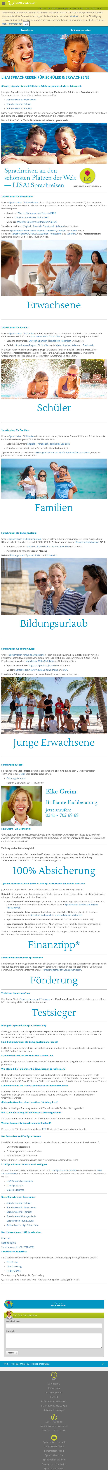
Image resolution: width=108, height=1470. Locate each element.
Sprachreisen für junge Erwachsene (27, 654)
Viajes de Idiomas (15, 1189)
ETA (44, 1129)
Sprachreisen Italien (54, 1468)
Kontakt (54, 1396)
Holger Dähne (14, 1270)
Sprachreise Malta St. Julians (40, 660)
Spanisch (37, 226)
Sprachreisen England (54, 1442)
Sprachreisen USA (20, 233)
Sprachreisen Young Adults (20, 1220)
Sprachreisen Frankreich (54, 1464)
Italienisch (61, 226)
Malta (58, 345)
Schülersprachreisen (81, 30)
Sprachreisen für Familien (19, 108)
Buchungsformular (16, 778)
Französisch (48, 226)
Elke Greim (12, 1262)
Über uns (6, 1238)
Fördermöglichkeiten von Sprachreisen (62, 969)
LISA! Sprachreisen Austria (64, 1170)
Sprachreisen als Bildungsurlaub (25, 538)
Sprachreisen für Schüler (19, 104)
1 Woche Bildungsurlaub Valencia (36, 213)
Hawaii (33, 233)
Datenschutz (54, 1383)
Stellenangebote (54, 1392)
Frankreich (51, 230)
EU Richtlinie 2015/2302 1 (54, 1401)
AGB (54, 1379)
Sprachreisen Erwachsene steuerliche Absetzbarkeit (56, 915)
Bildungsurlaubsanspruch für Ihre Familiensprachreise (63, 452)
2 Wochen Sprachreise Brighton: (36, 221)
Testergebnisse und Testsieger (35, 999)
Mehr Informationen (12, 23)
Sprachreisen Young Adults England (33, 669)
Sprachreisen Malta (54, 1446)
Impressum (54, 1388)
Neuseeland (56, 233)
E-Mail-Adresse (13, 1321)
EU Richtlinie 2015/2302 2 (54, 1405)
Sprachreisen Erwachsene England (27, 230)
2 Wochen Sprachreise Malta (31, 217)
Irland (55, 669)
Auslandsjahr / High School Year (23, 1225)
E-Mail (22, 773)
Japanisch (53, 665)
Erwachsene (27, 30)
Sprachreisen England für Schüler (32, 345)
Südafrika (71, 233)
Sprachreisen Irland (54, 1450)
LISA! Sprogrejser (15, 1185)
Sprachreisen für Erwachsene (21, 99)
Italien (74, 230)
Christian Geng (14, 1266)
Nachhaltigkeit (8, 1242)
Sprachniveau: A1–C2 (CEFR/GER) (17, 1247)
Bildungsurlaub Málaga (87, 542)
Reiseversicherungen (54, 1410)
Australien (43, 233)
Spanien (61, 230)
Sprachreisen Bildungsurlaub (21, 1216)
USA (65, 669)
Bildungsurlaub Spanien (22, 555)
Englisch (27, 226)
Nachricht (10, 1331)
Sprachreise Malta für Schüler (45, 336)
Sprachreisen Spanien (54, 1459)
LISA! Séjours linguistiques (20, 1181)
